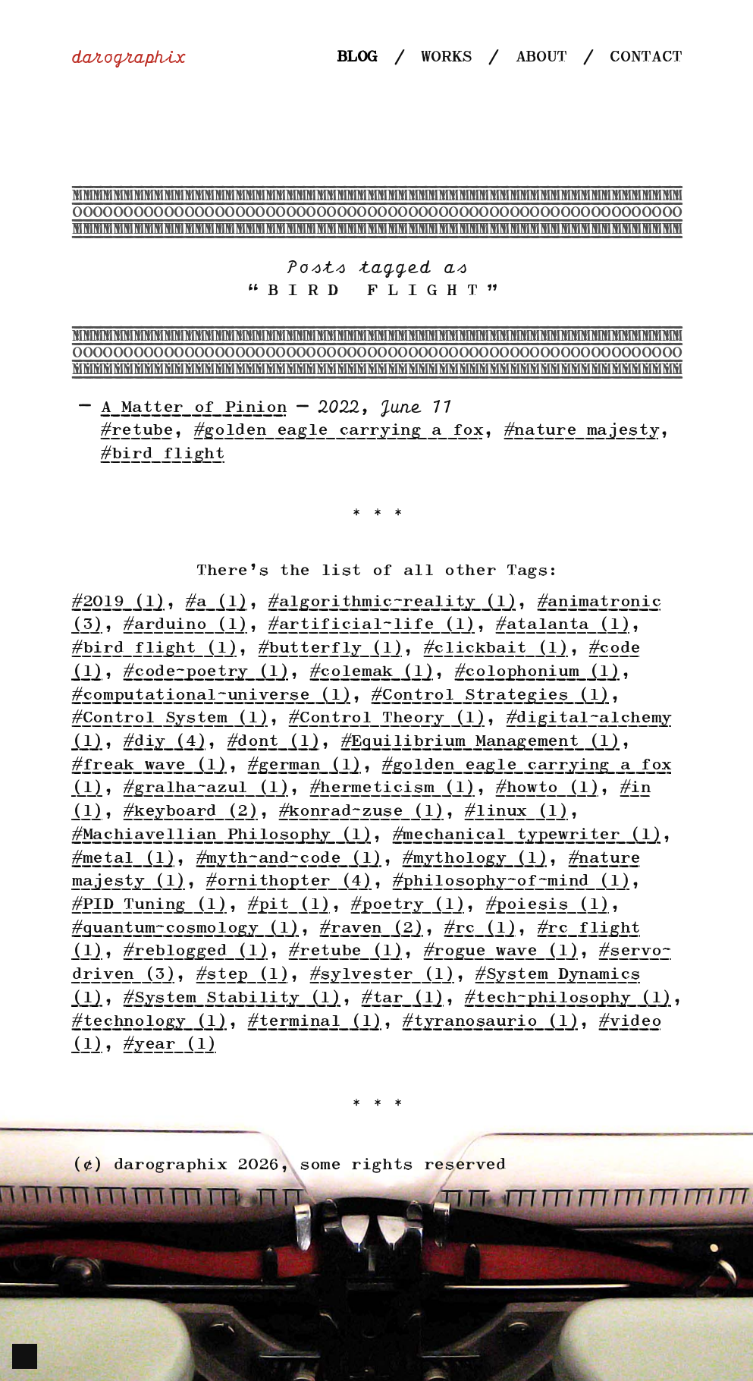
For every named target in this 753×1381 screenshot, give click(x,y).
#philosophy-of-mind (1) (511, 881)
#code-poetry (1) (205, 672)
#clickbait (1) (495, 648)
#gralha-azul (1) (205, 788)
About (540, 57)
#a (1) (216, 602)
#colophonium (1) (537, 672)
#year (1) (169, 1044)
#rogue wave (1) (501, 951)
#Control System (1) (169, 718)
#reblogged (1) (195, 951)
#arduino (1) (185, 625)
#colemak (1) (371, 672)
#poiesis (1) (547, 905)
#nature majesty (581, 430)
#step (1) (242, 974)
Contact (645, 57)
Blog (357, 57)
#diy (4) (164, 741)
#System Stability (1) (231, 998)
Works (446, 57)
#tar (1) (402, 998)
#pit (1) (288, 905)
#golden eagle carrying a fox (338, 430)
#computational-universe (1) (210, 695)
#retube (136, 430)
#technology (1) (149, 1021)
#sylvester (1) (381, 974)
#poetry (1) (407, 905)
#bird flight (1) (154, 648)
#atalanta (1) (562, 625)
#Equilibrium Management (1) (480, 741)
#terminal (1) (314, 1021)
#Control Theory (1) (386, 718)
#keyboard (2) (190, 811)
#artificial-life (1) (371, 625)
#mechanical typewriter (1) (526, 835)
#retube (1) (345, 951)
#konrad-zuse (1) (361, 811)
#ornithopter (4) (288, 881)
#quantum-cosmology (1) (185, 928)
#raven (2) (370, 928)
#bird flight (162, 454)
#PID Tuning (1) (149, 905)
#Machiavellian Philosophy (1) (221, 835)
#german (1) (304, 765)
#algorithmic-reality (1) (392, 602)
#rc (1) (480, 928)
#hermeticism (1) (392, 788)
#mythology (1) (474, 858)
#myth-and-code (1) (288, 858)
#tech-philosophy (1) (567, 998)
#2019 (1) (118, 602)
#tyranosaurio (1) (490, 1021)
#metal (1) (122, 858)
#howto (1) (546, 788)
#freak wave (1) (149, 765)
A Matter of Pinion (193, 408)
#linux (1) (515, 811)
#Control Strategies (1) (490, 695)
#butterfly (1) (330, 648)
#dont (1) (273, 741)
